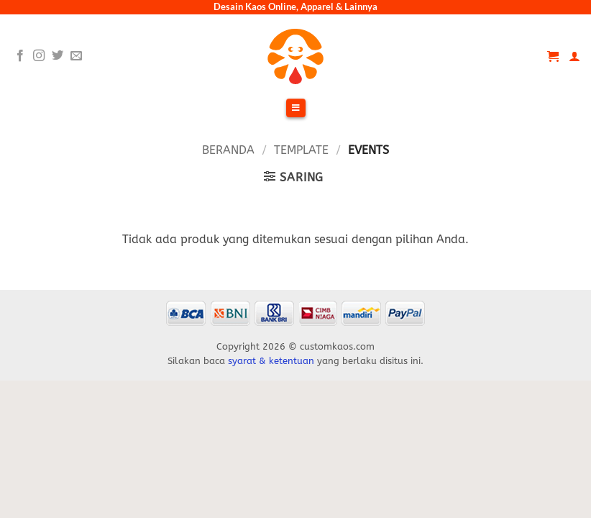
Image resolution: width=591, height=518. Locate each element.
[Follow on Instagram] (39, 56)
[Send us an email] (76, 56)
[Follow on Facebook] (20, 56)
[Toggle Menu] (295, 108)
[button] (294, 177)
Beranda (228, 150)
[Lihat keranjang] (553, 56)
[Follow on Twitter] (57, 56)
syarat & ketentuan (271, 360)
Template (301, 150)
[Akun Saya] (574, 56)
